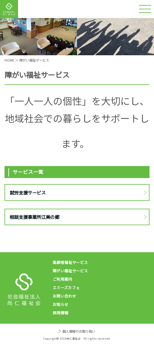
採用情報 (60, 312)
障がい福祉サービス (70, 270)
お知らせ (60, 304)
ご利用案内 (62, 279)
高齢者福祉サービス (70, 262)
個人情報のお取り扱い (78, 331)
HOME (9, 60)
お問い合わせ (64, 296)
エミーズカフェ (66, 287)
